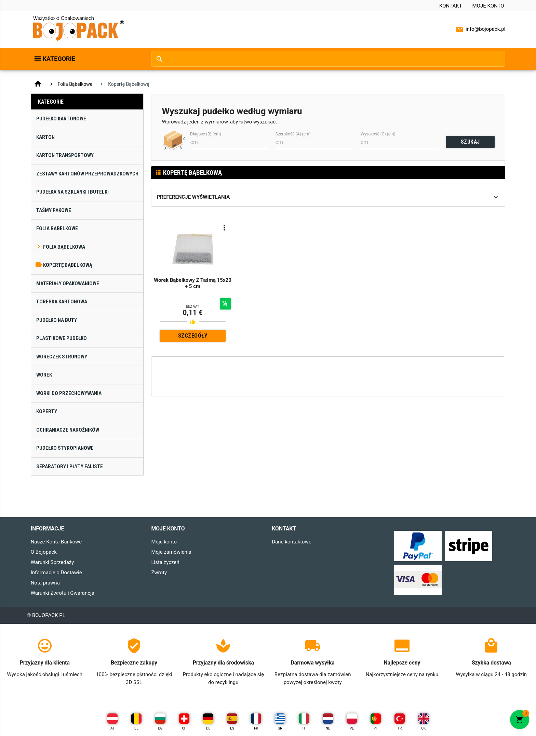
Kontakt (450, 6)
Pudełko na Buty (56, 320)
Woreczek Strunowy (61, 357)
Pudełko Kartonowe (61, 119)
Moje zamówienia (171, 552)
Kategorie (59, 58)
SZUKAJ (470, 142)
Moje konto (488, 6)
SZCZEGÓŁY (192, 335)
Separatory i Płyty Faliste (69, 466)
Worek (44, 375)
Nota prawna (45, 583)
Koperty (46, 411)
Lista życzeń (165, 562)
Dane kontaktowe (291, 542)
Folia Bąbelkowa (64, 247)
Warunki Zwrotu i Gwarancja (62, 593)
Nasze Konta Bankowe (56, 542)
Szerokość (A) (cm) (293, 134)
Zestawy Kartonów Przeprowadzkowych (87, 174)
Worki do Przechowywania (69, 393)
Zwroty (159, 572)
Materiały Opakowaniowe (67, 283)
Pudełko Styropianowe (65, 448)
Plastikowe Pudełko (61, 338)
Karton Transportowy (65, 155)
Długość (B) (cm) (205, 134)
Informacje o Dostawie (56, 572)
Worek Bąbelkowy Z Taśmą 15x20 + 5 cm (192, 283)
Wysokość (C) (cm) (378, 134)
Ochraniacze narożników (67, 430)
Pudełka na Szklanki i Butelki (72, 192)
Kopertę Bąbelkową (67, 265)
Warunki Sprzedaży (52, 562)
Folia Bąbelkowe (75, 84)
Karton (45, 137)
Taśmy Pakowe (53, 210)
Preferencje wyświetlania (193, 197)
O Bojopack (44, 552)
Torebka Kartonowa (61, 302)
